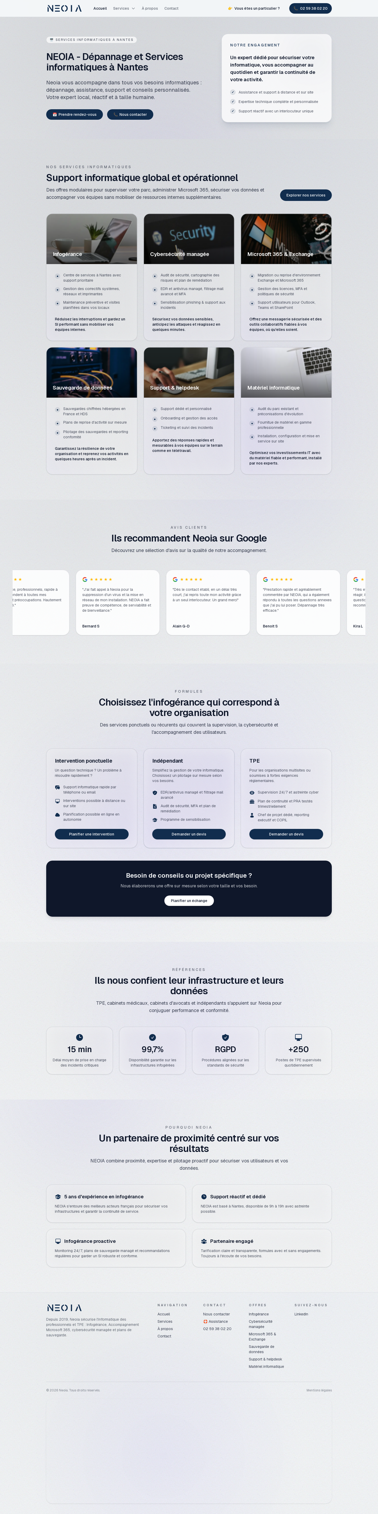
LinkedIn (301, 1314)
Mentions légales (319, 1390)
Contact (171, 8)
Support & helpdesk (265, 1359)
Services (124, 8)
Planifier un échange (189, 900)
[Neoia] (64, 8)
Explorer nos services (306, 195)
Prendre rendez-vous (74, 114)
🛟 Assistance (215, 1321)
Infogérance (259, 1314)
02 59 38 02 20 (217, 1328)
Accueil (100, 8)
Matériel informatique (266, 1366)
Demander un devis (189, 834)
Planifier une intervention (91, 834)
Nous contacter (130, 114)
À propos (150, 8)
